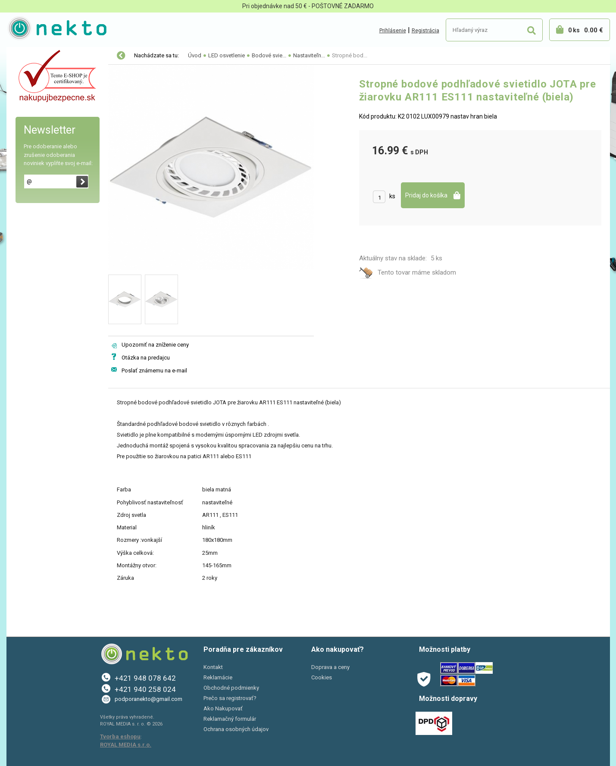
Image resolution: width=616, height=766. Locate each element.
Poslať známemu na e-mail (154, 370)
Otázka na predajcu (146, 357)
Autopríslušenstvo (41, 92)
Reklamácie (217, 677)
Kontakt (213, 667)
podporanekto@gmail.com (148, 699)
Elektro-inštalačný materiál (52, 74)
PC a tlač (28, 128)
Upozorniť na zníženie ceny (155, 344)
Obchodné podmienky (231, 688)
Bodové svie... (269, 55)
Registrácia (425, 31)
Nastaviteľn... (309, 55)
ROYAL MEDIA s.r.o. (125, 744)
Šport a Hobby (33, 146)
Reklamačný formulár (229, 719)
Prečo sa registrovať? (229, 698)
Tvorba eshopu (120, 736)
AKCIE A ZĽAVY (35, 165)
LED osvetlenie (35, 56)
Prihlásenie (392, 31)
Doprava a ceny (330, 667)
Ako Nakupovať (223, 708)
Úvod (194, 55)
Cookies (321, 677)
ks (392, 196)
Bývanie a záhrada (40, 110)
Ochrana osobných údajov (236, 729)
